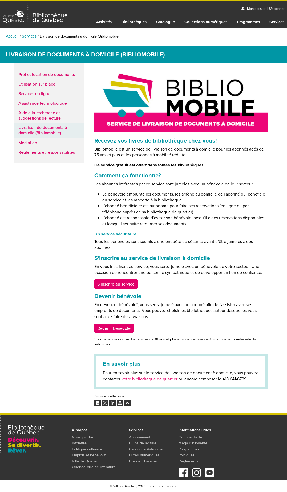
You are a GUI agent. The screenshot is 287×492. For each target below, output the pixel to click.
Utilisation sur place (36, 84)
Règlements (188, 461)
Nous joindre (82, 437)
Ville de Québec (85, 461)
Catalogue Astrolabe (146, 449)
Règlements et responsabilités (46, 152)
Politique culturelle (87, 449)
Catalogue (165, 22)
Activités (104, 22)
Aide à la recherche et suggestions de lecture (39, 115)
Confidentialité (190, 437)
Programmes (248, 22)
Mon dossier (256, 8)
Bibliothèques (134, 22)
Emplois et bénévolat (89, 455)
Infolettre (79, 443)
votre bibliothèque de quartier (149, 379)
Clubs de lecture (142, 443)
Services (276, 22)
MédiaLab (27, 142)
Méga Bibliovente (193, 443)
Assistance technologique (42, 103)
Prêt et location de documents (46, 74)
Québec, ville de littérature (94, 467)
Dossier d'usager (143, 461)
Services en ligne (34, 93)
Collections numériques (205, 22)
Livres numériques (144, 455)
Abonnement (139, 437)
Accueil (12, 36)
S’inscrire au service (116, 284)
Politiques (187, 455)
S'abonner (276, 8)
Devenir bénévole (114, 328)
